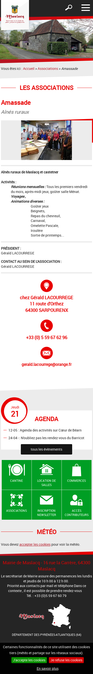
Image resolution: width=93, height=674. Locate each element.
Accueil (28, 68)
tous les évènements (46, 449)
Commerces (76, 481)
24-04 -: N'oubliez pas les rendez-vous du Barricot (46, 437)
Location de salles (46, 483)
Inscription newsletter (46, 513)
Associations (48, 68)
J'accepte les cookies (29, 660)
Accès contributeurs (77, 513)
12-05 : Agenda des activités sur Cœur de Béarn (45, 430)
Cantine (16, 481)
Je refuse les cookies (66, 660)
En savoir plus (48, 668)
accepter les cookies (35, 544)
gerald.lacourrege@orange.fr (46, 357)
